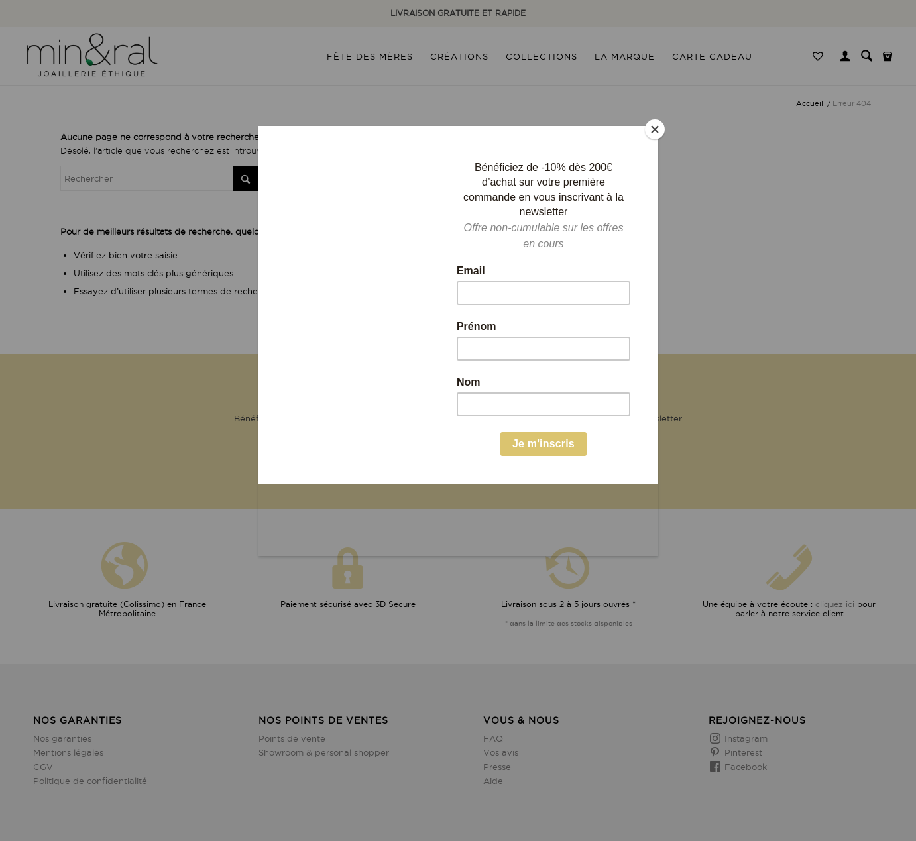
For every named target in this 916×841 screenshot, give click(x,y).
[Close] (655, 129)
